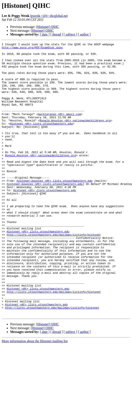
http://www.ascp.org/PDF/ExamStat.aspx (32, 49)
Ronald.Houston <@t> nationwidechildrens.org (75, 136)
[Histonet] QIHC (47, 27)
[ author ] (84, 34)
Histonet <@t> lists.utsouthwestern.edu (41, 140)
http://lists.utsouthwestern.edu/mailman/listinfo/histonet (54, 273)
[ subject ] (70, 34)
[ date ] (45, 34)
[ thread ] (56, 34)
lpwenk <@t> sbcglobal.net (49, 16)
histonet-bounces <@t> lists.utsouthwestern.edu (54, 208)
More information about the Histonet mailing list (35, 395)
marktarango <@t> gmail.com (59, 129)
